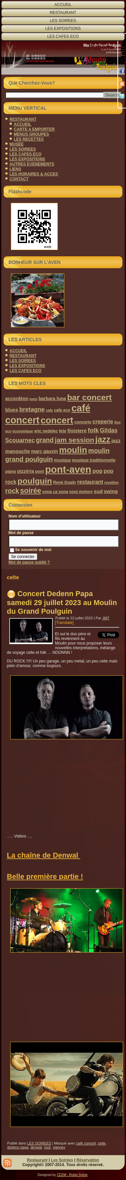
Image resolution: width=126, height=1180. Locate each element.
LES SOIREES (63, 20)
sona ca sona (55, 491)
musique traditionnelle (93, 460)
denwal (36, 1147)
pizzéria (25, 471)
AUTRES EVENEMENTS (32, 164)
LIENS (15, 169)
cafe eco (62, 410)
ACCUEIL (63, 4)
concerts (82, 422)
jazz (102, 439)
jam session (74, 440)
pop (97, 471)
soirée (30, 490)
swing (111, 491)
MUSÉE (17, 144)
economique (23, 431)
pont (39, 471)
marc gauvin (44, 451)
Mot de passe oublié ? (29, 562)
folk (93, 430)
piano (10, 471)
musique (62, 460)
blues (11, 409)
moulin (73, 450)
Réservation (88, 1160)
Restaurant (37, 1160)
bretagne (32, 409)
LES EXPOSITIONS (62, 28)
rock (12, 490)
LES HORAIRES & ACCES (34, 174)
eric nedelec (46, 431)
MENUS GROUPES (31, 134)
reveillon (111, 482)
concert (57, 420)
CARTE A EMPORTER (34, 129)
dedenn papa (17, 1147)
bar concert (89, 397)
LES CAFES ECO (63, 36)
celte (102, 1143)
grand (45, 440)
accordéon (16, 398)
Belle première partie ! (45, 876)
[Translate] (64, 622)
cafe (49, 410)
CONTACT (19, 179)
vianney (59, 1147)
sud (98, 491)
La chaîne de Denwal (43, 855)
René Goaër (64, 482)
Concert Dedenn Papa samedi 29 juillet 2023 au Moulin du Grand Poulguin (62, 602)
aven (33, 399)
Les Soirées (62, 1160)
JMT (105, 618)
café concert (86, 1143)
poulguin (34, 480)
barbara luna (52, 398)
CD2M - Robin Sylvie (72, 1175)
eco (8, 431)
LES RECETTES (29, 139)
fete (62, 431)
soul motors (81, 491)
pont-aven (68, 469)
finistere (76, 430)
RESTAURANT (63, 12)
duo (117, 422)
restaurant (90, 482)
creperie (102, 421)
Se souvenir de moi (30, 549)
